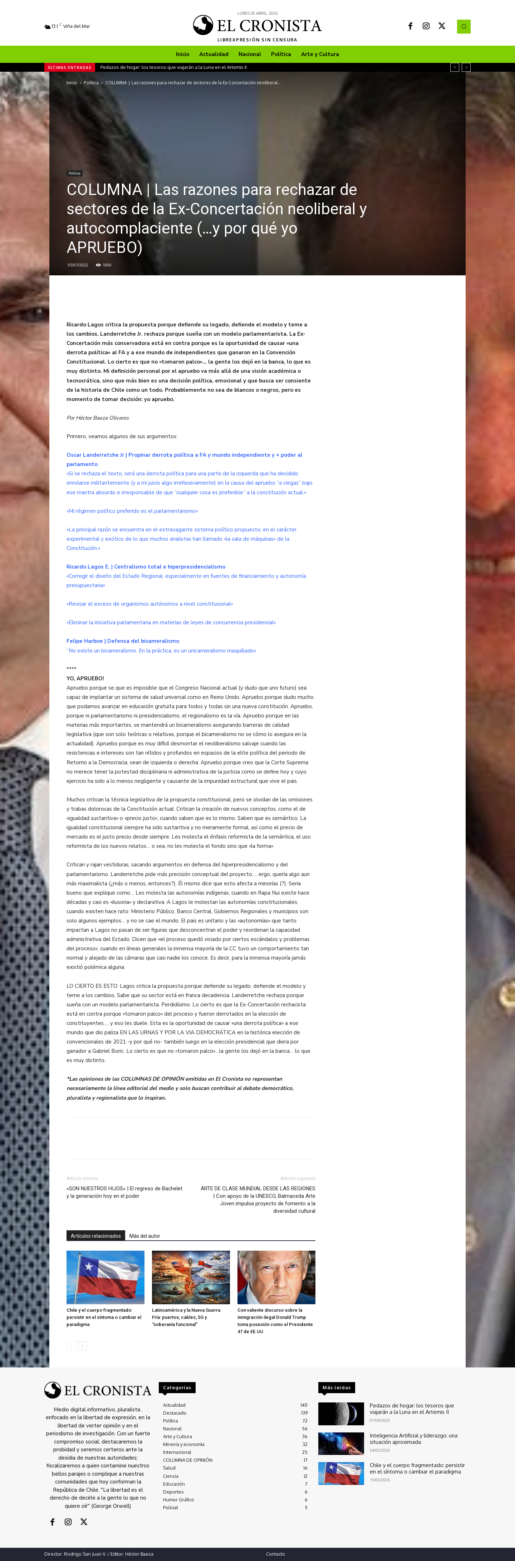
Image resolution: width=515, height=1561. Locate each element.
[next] (466, 67)
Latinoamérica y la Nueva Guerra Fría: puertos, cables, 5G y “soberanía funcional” (186, 1317)
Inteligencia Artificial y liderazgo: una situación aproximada (419, 1438)
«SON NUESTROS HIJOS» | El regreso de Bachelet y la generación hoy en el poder (124, 1192)
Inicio (72, 83)
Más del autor (144, 1236)
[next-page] (82, 1345)
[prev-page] (71, 1345)
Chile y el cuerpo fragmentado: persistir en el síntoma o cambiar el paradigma (104, 1317)
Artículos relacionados (96, 1236)
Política (91, 83)
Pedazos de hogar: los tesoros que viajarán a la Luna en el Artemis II (173, 67)
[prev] (454, 67)
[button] (464, 26)
